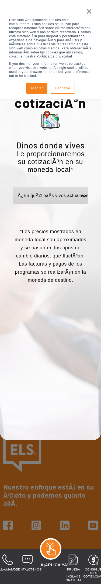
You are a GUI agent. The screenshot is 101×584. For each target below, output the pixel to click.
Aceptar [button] (37, 88)
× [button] (89, 11)
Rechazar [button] (62, 88)
